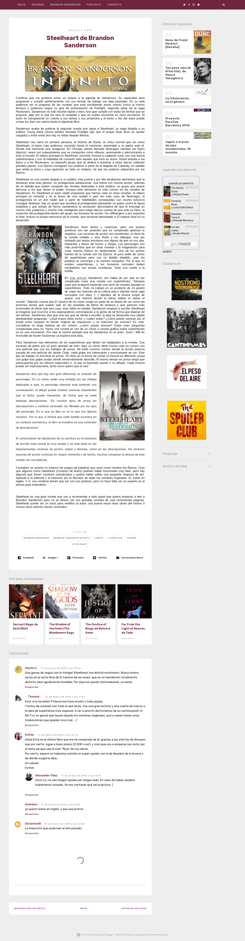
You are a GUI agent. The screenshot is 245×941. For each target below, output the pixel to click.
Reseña (131, 538)
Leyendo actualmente (180, 183)
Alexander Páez (46, 775)
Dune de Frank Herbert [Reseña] (176, 43)
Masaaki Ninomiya (183, 220)
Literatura (115, 538)
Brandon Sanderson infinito (72, 538)
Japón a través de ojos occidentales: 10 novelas (178, 147)
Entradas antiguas (134, 908)
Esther (29, 734)
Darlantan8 (33, 823)
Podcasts (94, 4)
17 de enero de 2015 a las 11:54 (65, 696)
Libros (99, 538)
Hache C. (31, 668)
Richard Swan (181, 194)
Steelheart (80, 544)
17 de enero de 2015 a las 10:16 (61, 668)
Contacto (114, 4)
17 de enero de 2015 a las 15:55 (60, 804)
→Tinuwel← (33, 696)
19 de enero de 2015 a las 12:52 (64, 823)
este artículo (78, 278)
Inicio (21, 4)
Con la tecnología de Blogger (95, 934)
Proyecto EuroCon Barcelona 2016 (177, 122)
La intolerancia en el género (177, 100)
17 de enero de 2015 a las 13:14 (81, 775)
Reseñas (38, 4)
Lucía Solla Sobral (183, 207)
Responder (32, 687)
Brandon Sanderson (65, 4)
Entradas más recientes (29, 908)
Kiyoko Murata (181, 233)
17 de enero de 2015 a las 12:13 (58, 735)
